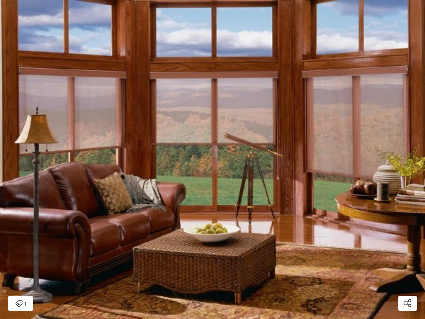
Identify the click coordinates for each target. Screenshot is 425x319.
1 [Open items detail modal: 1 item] (20, 304)
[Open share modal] (407, 303)
